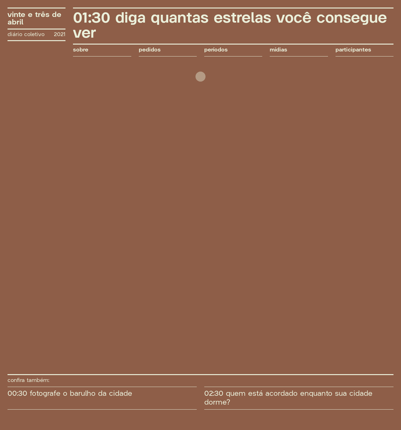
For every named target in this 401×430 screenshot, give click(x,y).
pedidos (150, 50)
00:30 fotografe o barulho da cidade (70, 393)
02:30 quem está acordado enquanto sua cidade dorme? (288, 398)
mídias (278, 50)
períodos (216, 50)
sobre (80, 50)
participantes (353, 50)
